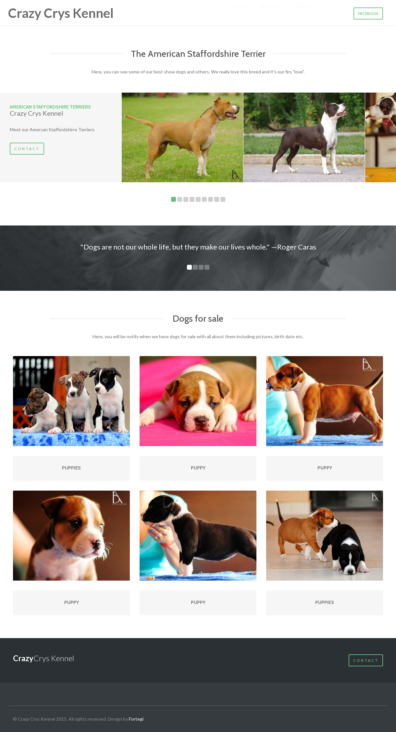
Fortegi (136, 719)
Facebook (368, 13)
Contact (27, 148)
